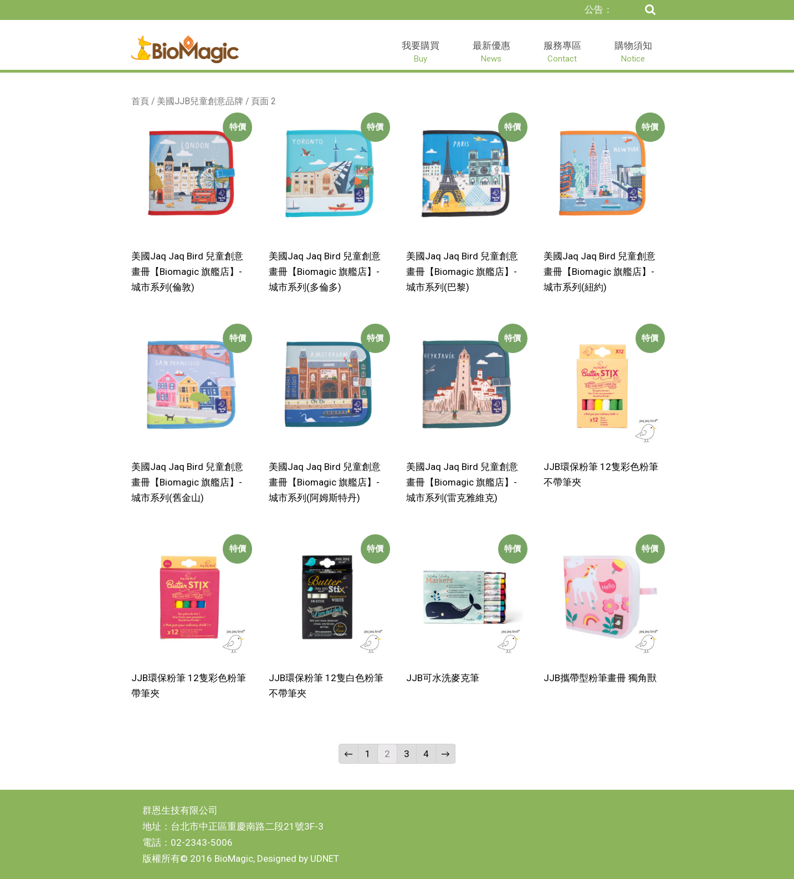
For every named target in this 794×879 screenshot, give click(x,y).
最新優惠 (491, 52)
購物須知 (633, 52)
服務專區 (562, 52)
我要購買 (420, 52)
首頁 (140, 101)
